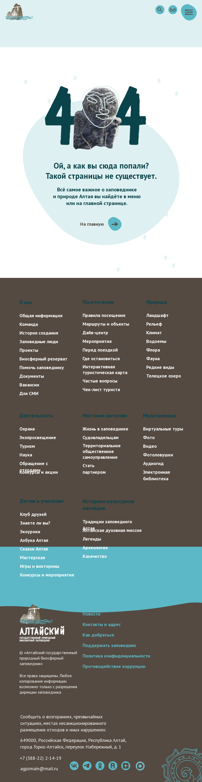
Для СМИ (28, 393)
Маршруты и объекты (106, 324)
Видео (150, 446)
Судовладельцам (101, 437)
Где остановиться (101, 358)
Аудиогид (153, 463)
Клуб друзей (33, 514)
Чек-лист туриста (101, 389)
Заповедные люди (38, 341)
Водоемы (156, 341)
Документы (31, 376)
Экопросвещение (37, 437)
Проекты (28, 350)
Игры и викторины (39, 566)
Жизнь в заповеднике (105, 429)
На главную (92, 224)
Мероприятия (97, 341)
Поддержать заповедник (109, 645)
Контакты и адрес (102, 624)
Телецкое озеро (163, 376)
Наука (25, 455)
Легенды (92, 539)
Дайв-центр (95, 333)
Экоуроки (30, 531)
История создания (38, 333)
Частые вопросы (100, 381)
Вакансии (29, 385)
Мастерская (32, 557)
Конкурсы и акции (38, 472)
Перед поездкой (100, 350)
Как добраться (98, 635)
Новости (91, 614)
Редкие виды (160, 367)
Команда (28, 324)
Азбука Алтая (34, 540)
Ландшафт (157, 315)
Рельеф (154, 324)
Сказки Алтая (34, 549)
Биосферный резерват (43, 359)
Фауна (153, 358)
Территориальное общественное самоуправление (102, 451)
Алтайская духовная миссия (112, 530)
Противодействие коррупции (114, 666)
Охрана (27, 429)
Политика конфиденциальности (116, 656)
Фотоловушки (158, 455)
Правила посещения (104, 315)
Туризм (27, 446)
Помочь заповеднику (41, 367)
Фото (149, 437)
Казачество (95, 556)
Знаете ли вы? (35, 523)
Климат (154, 333)
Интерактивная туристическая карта (105, 369)
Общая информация (40, 315)
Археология (95, 547)
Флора (153, 350)
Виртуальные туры (163, 429)
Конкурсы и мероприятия (47, 575)
